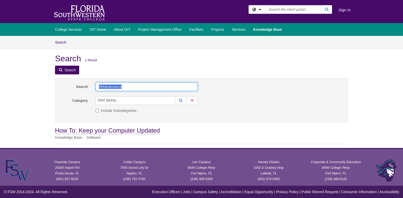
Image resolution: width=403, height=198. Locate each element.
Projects (217, 29)
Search (62, 41)
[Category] (121, 100)
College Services (68, 29)
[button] (180, 100)
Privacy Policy (287, 192)
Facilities (196, 29)
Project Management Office (159, 29)
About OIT (122, 29)
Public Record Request (319, 192)
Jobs (186, 192)
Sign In (344, 10)
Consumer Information (359, 192)
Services (239, 29)
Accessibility (389, 192)
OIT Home (98, 29)
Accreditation (231, 192)
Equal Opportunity (258, 192)
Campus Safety (205, 192)
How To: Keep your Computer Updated (107, 130)
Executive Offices (166, 192)
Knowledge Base (267, 29)
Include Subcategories (116, 110)
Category (80, 100)
